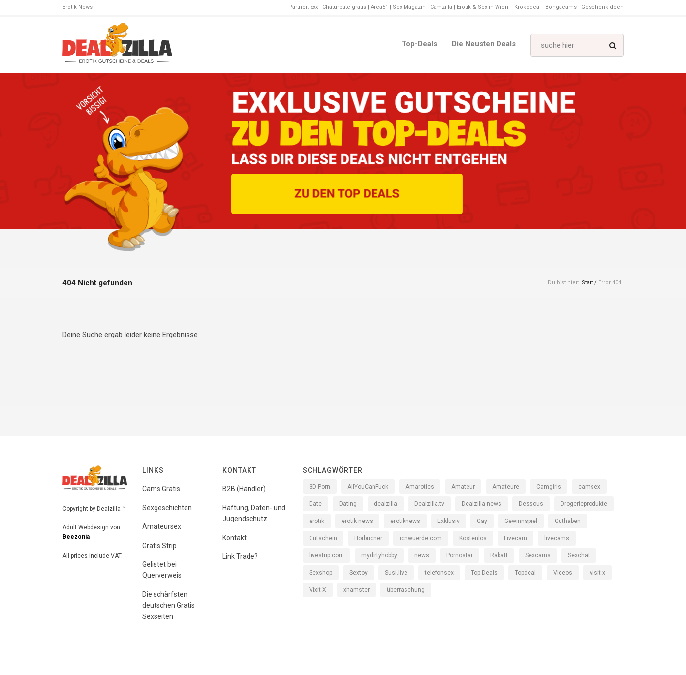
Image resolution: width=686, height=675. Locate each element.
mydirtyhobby (379, 555)
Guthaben (568, 521)
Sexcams (538, 555)
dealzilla (385, 503)
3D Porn (319, 486)
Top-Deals (419, 43)
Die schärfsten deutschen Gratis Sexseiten (168, 605)
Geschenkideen (602, 7)
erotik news (357, 521)
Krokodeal (527, 7)
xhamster (356, 589)
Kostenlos (473, 538)
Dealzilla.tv (429, 503)
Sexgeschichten (167, 508)
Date (315, 503)
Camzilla (441, 7)
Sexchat (579, 555)
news (421, 555)
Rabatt (499, 555)
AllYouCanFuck (367, 486)
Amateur (463, 486)
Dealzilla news (481, 503)
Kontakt (234, 538)
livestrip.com (326, 555)
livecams (556, 538)
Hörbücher (368, 538)
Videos (562, 572)
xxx (314, 7)
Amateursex (161, 526)
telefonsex (439, 572)
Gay (482, 521)
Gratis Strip (159, 546)
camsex (589, 486)
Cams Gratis (161, 488)
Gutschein (323, 538)
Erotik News (77, 7)
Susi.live (396, 572)
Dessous (531, 503)
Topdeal (525, 572)
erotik (316, 521)
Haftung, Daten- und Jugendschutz (253, 513)
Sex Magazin (409, 7)
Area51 (379, 7)
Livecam (515, 538)
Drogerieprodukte (584, 503)
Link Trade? (240, 556)
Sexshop (320, 572)
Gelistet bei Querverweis (162, 569)
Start (587, 282)
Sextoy (358, 572)
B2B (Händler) (244, 488)
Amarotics (419, 486)
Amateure (505, 486)
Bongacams (561, 7)
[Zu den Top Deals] (347, 194)
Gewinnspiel (520, 521)
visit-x (597, 572)
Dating (348, 503)
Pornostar (459, 555)
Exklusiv (448, 521)
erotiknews (405, 521)
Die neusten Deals (484, 43)
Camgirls (548, 486)
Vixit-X (317, 589)
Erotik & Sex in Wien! (483, 7)
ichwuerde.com (421, 538)
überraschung (406, 589)
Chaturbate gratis (344, 7)
